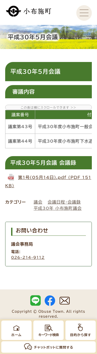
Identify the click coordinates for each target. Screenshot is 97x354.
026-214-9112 (28, 257)
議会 (38, 202)
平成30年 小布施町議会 (58, 208)
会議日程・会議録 (64, 202)
